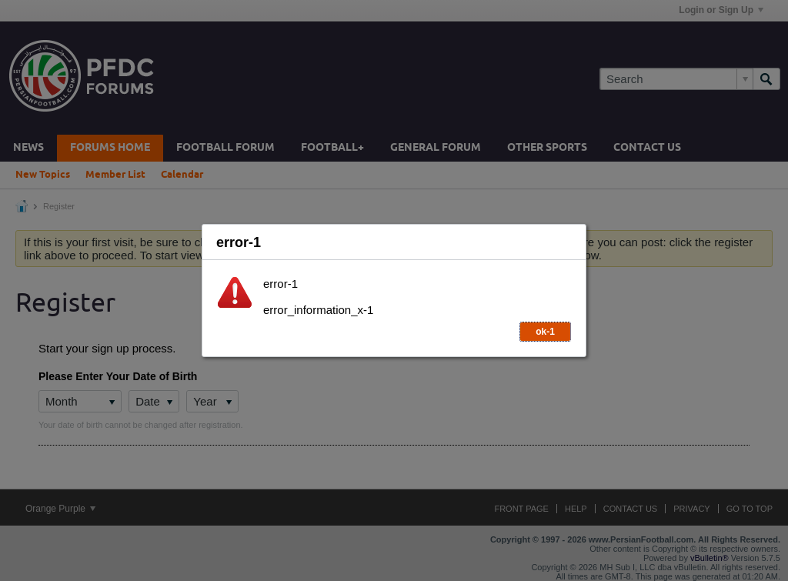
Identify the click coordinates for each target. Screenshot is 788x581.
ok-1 (545, 331)
